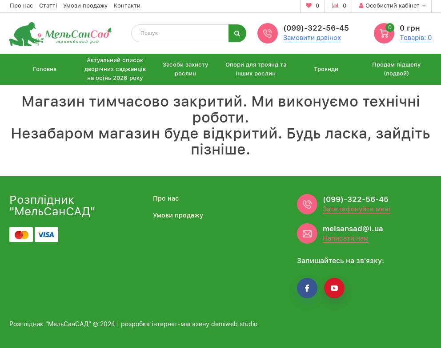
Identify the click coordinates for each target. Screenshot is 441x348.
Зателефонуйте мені (356, 209)
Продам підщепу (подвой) (396, 69)
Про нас (21, 5)
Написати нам (346, 238)
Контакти (127, 5)
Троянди (326, 69)
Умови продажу (85, 5)
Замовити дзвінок (312, 38)
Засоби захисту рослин (185, 69)
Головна (44, 69)
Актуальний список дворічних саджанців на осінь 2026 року (115, 69)
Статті (48, 5)
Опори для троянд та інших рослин (255, 69)
